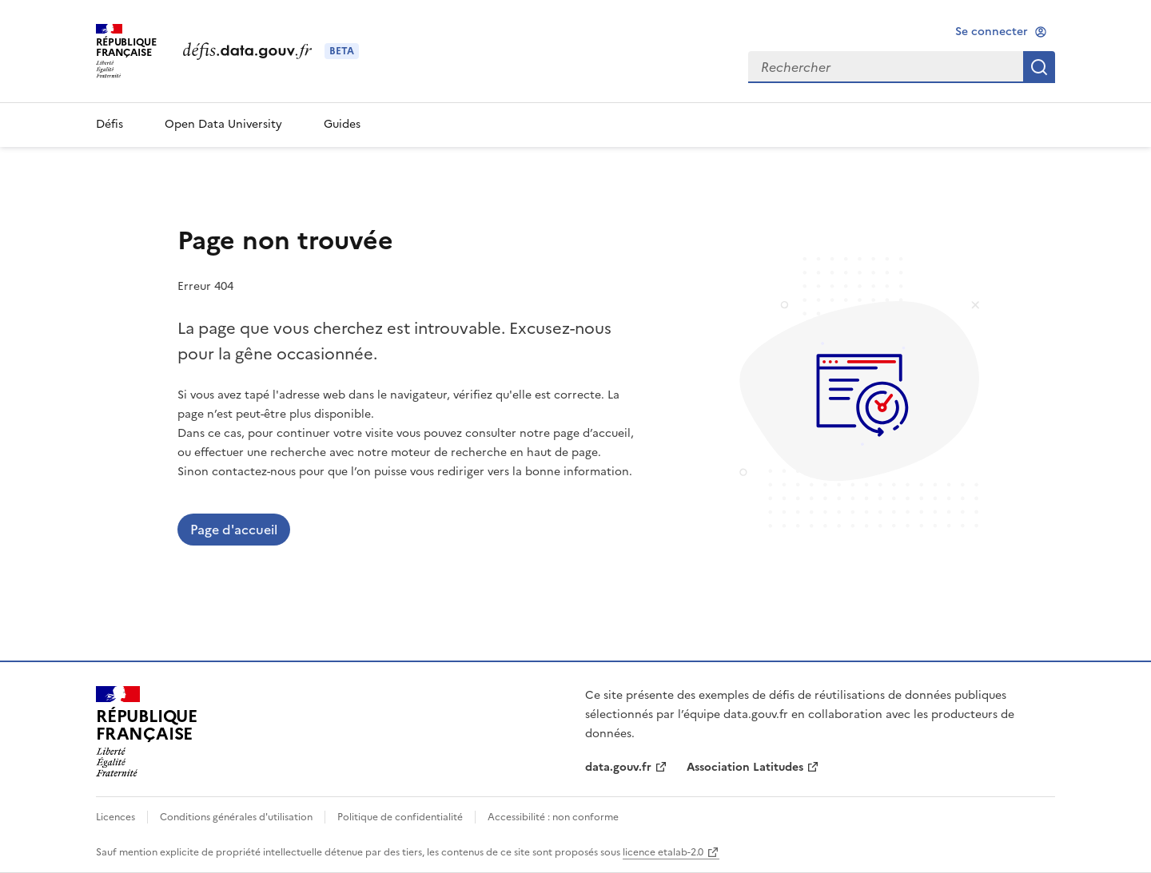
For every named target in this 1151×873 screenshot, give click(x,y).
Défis (109, 124)
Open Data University (223, 124)
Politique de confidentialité (400, 817)
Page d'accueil (233, 529)
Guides (342, 124)
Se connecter (991, 31)
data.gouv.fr (618, 767)
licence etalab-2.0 (663, 852)
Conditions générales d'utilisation (236, 817)
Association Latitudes (745, 767)
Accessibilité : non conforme (552, 817)
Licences (116, 817)
